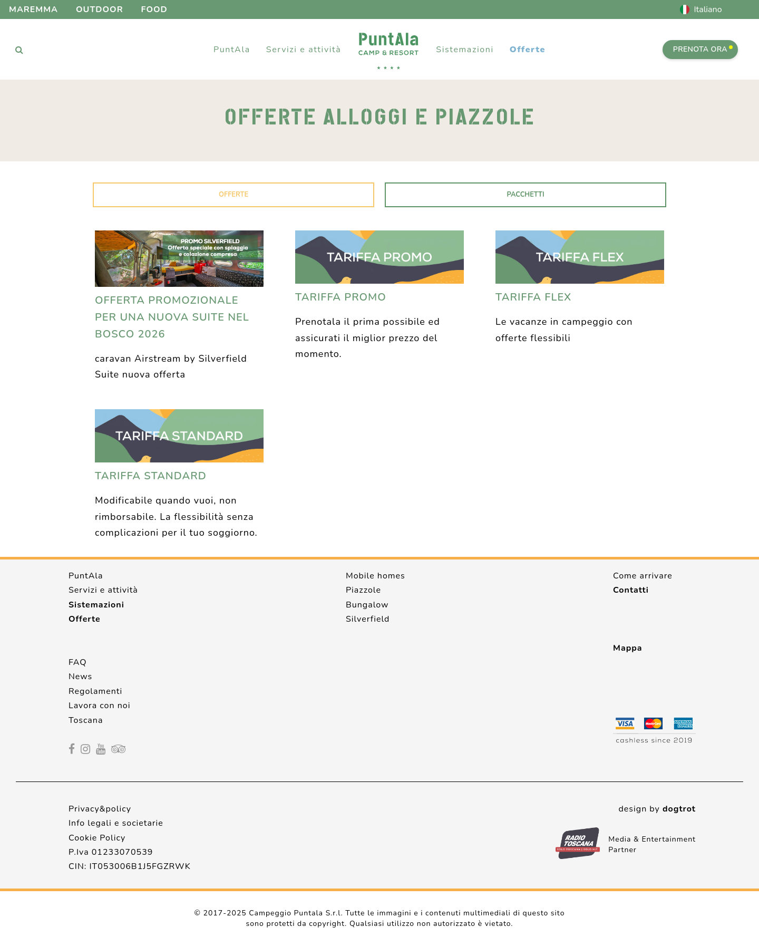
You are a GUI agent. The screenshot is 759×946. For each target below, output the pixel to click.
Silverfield (368, 619)
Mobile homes (375, 576)
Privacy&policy (100, 809)
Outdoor (99, 9)
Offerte (528, 49)
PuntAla (86, 576)
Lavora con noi (99, 705)
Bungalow (367, 605)
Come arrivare (643, 576)
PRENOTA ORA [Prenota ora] (703, 49)
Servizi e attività (103, 590)
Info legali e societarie (116, 823)
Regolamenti (95, 691)
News (80, 676)
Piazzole (363, 590)
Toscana (86, 720)
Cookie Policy (97, 838)
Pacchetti (525, 194)
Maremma (33, 9)
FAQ (78, 662)
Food (154, 9)
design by (657, 809)
